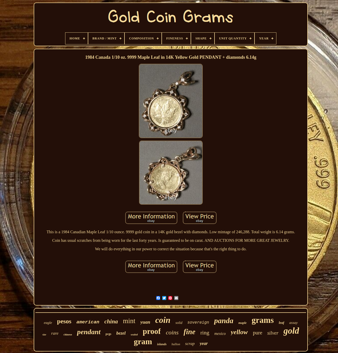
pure (257, 333)
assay (293, 323)
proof (152, 331)
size (44, 334)
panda (223, 320)
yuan (145, 322)
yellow (239, 332)
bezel (121, 333)
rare (55, 333)
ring (204, 332)
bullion (176, 344)
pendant (88, 332)
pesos (64, 321)
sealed (134, 334)
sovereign (198, 322)
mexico (220, 333)
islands (162, 344)
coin (162, 320)
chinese (67, 334)
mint (129, 321)
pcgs (108, 334)
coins (172, 332)
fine (189, 332)
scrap (190, 343)
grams (263, 320)
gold (291, 331)
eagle (48, 323)
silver (272, 333)
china (111, 321)
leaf (281, 323)
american (87, 322)
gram (143, 341)
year (204, 343)
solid (179, 323)
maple (242, 323)
